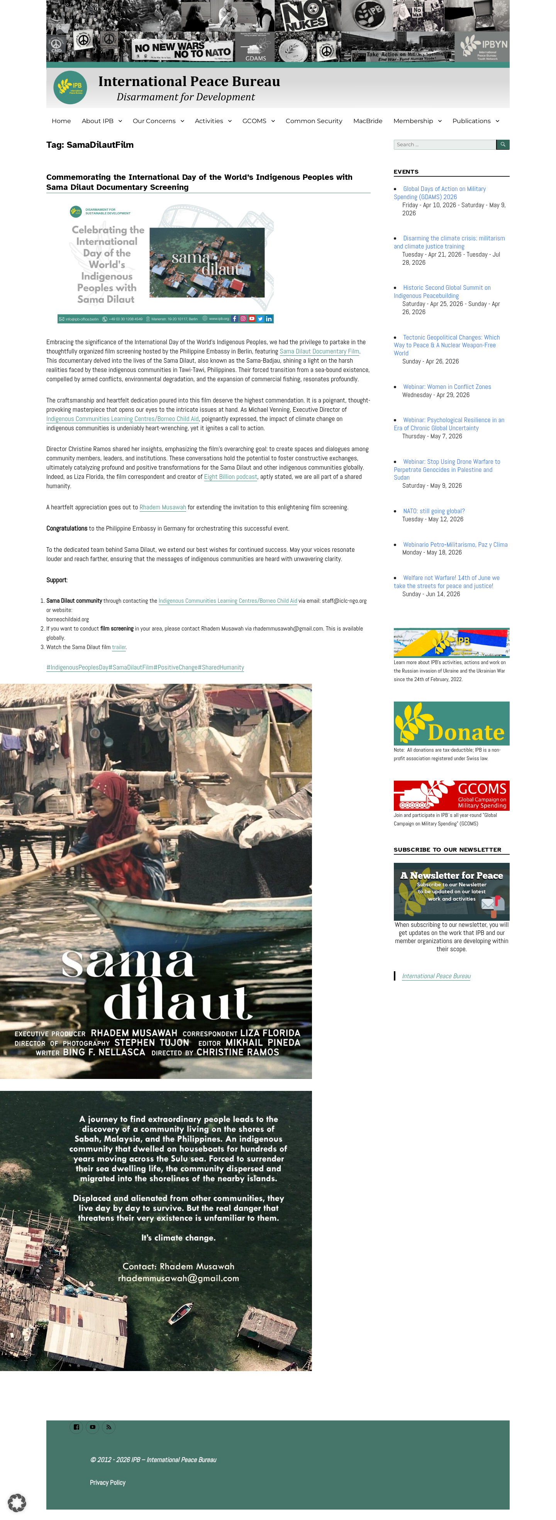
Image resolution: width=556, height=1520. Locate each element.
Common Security (314, 121)
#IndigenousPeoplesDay (77, 669)
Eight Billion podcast (231, 479)
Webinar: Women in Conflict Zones (447, 386)
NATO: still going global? (434, 511)
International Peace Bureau (433, 975)
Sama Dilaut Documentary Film (319, 353)
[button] (17, 1503)
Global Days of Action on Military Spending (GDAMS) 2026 (440, 192)
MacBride (368, 121)
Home (61, 121)
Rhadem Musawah (163, 509)
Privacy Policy (107, 1485)
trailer (119, 649)
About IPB (98, 121)
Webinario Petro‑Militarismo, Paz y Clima (455, 544)
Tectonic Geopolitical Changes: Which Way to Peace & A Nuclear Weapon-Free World (447, 345)
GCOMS (254, 121)
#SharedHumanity (221, 669)
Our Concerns (154, 121)
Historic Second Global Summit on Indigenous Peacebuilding (442, 291)
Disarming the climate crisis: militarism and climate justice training (449, 242)
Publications (472, 121)
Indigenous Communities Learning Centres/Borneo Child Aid (122, 420)
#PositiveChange (175, 669)
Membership (413, 121)
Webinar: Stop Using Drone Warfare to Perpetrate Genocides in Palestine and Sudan (447, 469)
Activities (209, 121)
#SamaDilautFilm (131, 669)
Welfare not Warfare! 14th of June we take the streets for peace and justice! (447, 581)
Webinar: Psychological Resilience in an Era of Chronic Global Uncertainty (449, 424)
